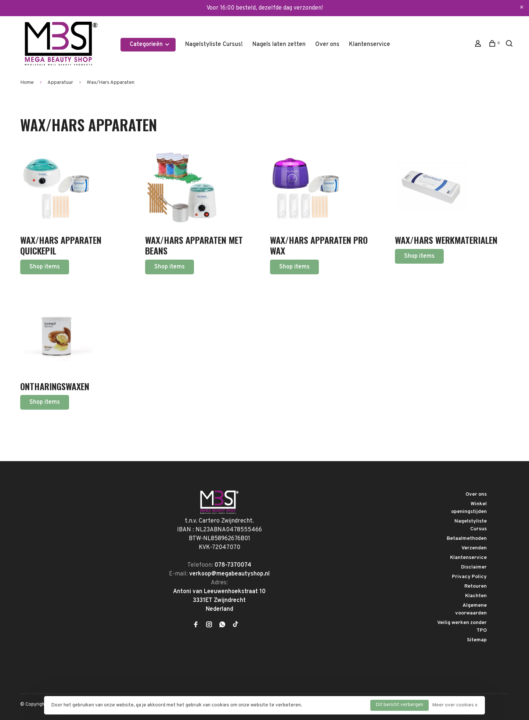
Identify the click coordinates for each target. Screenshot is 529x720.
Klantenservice (369, 44)
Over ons (327, 44)
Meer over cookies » (455, 705)
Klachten (476, 596)
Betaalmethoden (467, 538)
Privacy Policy (469, 577)
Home (27, 82)
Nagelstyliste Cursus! (214, 44)
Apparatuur (60, 82)
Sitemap (477, 640)
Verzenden (474, 548)
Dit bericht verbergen (399, 705)
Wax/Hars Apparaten (110, 82)
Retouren (475, 586)
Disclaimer (474, 567)
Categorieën (150, 44)
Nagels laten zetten (279, 44)
